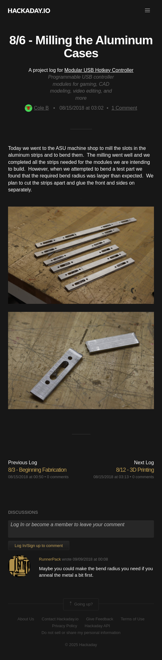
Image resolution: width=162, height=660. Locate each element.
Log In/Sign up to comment (39, 545)
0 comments (58, 476)
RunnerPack (50, 559)
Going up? (80, 604)
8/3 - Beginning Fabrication (37, 470)
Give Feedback (99, 619)
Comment (124, 108)
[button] (147, 10)
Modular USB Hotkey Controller (99, 70)
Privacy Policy (64, 625)
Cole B (37, 108)
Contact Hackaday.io (60, 619)
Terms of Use (133, 619)
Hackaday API (97, 625)
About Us (26, 619)
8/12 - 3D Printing (135, 470)
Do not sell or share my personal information (81, 632)
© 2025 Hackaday (81, 644)
